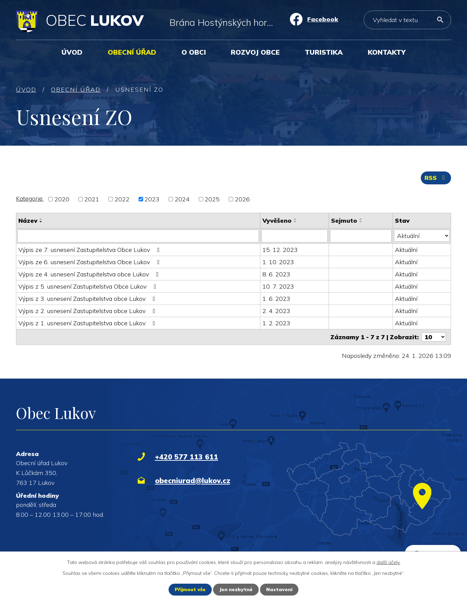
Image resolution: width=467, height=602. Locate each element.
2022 (122, 199)
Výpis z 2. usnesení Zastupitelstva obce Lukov (88, 311)
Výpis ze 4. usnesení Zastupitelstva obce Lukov (89, 274)
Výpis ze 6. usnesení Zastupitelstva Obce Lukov (90, 262)
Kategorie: (30, 198)
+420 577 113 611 (186, 456)
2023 (151, 199)
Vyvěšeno (277, 220)
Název (27, 220)
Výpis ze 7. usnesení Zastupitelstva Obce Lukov (90, 250)
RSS (436, 178)
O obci (193, 52)
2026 (242, 199)
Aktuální (406, 250)
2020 (61, 199)
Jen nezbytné (236, 589)
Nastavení (279, 589)
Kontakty (386, 52)
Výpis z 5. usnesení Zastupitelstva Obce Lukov (88, 286)
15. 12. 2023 (280, 250)
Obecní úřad (132, 52)
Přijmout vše (190, 589)
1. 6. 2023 (276, 299)
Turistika (324, 52)
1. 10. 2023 (278, 262)
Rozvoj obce (255, 52)
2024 (182, 199)
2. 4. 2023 (276, 311)
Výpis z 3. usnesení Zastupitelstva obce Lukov (88, 299)
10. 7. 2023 (278, 286)
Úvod (72, 52)
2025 (212, 199)
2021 (91, 199)
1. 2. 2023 (276, 323)
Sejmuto (344, 220)
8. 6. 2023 (276, 274)
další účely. (388, 562)
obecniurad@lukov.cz (192, 480)
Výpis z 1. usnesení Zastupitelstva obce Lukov (88, 323)
